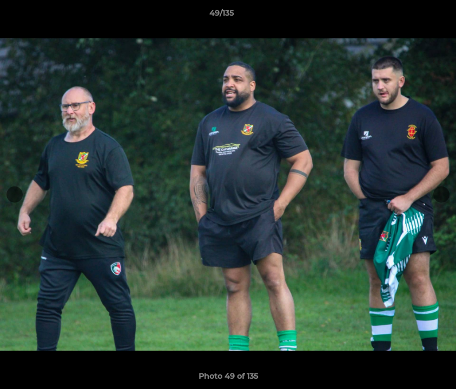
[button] (410, 16)
